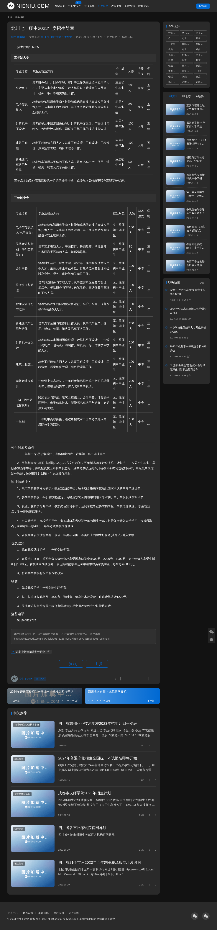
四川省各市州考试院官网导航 (82, 828)
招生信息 (103, 5)
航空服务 (200, 38)
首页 (9, 16)
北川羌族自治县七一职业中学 (33, 651)
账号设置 (28, 912)
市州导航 (74, 912)
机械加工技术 (187, 54)
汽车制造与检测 (201, 54)
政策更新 (116, 5)
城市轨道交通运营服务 (187, 60)
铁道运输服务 (173, 65)
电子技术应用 (187, 49)
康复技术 (186, 71)
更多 (203, 283)
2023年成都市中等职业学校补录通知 (188, 348)
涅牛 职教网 (18, 36)
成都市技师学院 (22, 794)
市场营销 (200, 82)
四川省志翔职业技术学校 (26, 724)
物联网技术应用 (173, 76)
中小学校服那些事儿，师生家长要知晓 (188, 329)
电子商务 (186, 38)
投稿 (203, 6)
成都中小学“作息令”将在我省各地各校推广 (187, 291)
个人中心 (12, 912)
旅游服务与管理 (201, 43)
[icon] (194, 916)
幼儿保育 (186, 33)
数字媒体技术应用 (173, 60)
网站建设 (102, 918)
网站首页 (60, 5)
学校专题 (59, 912)
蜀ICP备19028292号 (53, 918)
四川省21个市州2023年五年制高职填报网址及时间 (99, 862)
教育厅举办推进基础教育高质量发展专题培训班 (195, 265)
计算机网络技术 (187, 65)
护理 (172, 43)
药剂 (200, 71)
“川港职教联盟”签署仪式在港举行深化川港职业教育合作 (187, 367)
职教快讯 (130, 5)
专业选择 (89, 5)
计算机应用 (173, 33)
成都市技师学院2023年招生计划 (84, 793)
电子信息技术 (173, 82)
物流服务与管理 (201, 65)
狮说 (112, 918)
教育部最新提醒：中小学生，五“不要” (195, 248)
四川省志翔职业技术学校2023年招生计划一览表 (97, 723)
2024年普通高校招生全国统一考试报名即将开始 (97, 758)
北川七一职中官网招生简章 (56, 36)
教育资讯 (143, 5)
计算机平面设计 (201, 60)
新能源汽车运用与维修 (187, 76)
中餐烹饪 (172, 71)
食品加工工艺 (201, 76)
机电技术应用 (173, 49)
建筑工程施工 (187, 43)
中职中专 (73, 5)
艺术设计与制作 (187, 82)
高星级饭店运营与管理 (173, 54)
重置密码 (43, 912)
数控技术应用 (201, 49)
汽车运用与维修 (201, 33)
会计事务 (172, 38)
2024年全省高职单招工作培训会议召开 (188, 310)
